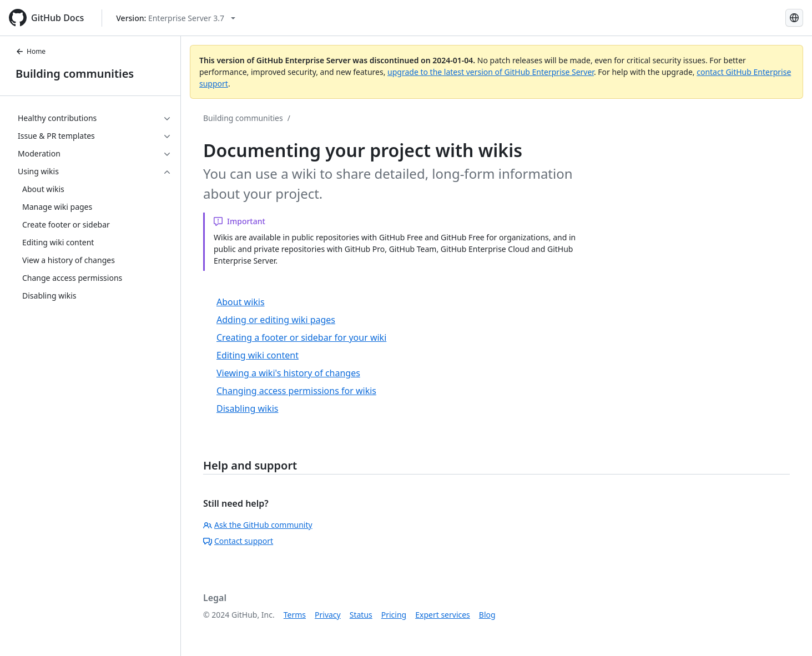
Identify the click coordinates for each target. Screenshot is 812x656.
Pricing (393, 614)
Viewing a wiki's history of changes (288, 373)
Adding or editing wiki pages (275, 320)
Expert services (442, 614)
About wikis (240, 302)
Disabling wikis (247, 408)
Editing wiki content (257, 355)
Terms (295, 614)
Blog (487, 614)
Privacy (328, 614)
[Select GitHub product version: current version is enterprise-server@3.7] (175, 18)
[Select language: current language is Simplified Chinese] (794, 18)
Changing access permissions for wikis (296, 391)
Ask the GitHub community (257, 524)
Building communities (75, 73)
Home (31, 51)
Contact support (238, 541)
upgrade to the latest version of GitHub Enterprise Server (490, 72)
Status (361, 614)
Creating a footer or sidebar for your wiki (301, 337)
